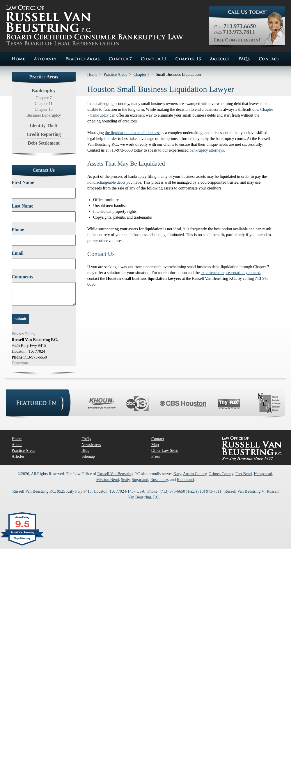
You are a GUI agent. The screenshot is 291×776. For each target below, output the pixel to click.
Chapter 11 (43, 103)
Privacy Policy (24, 334)
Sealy (125, 479)
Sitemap (88, 456)
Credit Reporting (43, 134)
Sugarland (140, 479)
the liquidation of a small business (132, 133)
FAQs (86, 439)
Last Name (22, 205)
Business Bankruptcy (43, 115)
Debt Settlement (44, 143)
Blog (85, 450)
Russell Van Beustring (115, 474)
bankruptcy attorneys (206, 150)
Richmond (185, 479)
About (17, 445)
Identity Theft (43, 125)
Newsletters (91, 445)
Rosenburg (159, 479)
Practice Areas (115, 74)
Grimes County (221, 474)
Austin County (195, 474)
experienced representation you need (230, 273)
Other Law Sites (164, 450)
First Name (23, 182)
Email (18, 253)
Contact (157, 439)
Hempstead (263, 474)
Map (155, 445)
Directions (20, 363)
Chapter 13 (44, 109)
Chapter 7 (44, 98)
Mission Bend (107, 479)
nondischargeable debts (106, 182)
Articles (18, 456)
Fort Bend (243, 474)
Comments (22, 276)
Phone (18, 229)
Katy (177, 474)
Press (155, 456)
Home (92, 74)
